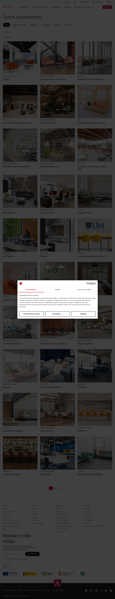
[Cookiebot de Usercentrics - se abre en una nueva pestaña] (88, 283)
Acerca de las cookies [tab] (84, 289)
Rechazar (83, 314)
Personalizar (58, 314)
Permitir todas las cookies (31, 314)
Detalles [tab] (57, 289)
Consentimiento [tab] (31, 289)
